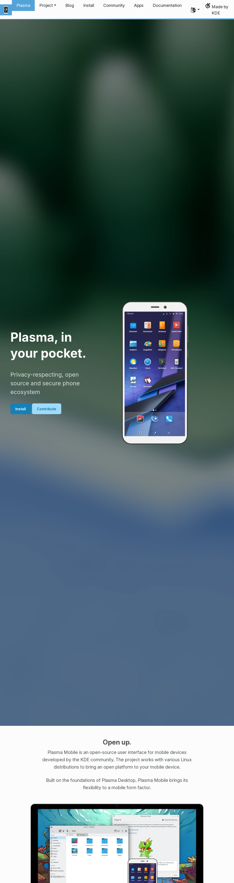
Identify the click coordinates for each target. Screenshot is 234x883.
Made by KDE (220, 9)
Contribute (46, 408)
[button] (48, 5)
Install (20, 408)
